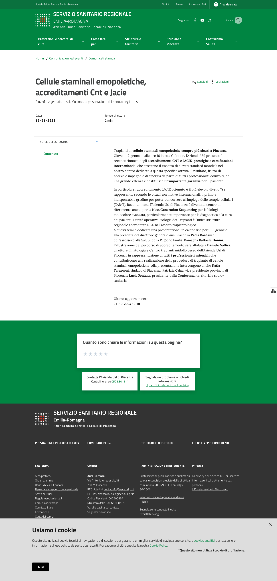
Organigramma (44, 480)
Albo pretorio (42, 476)
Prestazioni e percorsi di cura (57, 443)
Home (39, 58)
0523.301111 (120, 381)
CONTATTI (93, 466)
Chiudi (41, 567)
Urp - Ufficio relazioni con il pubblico (167, 385)
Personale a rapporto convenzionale (56, 489)
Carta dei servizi (44, 516)
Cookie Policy (158, 545)
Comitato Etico (44, 507)
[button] (237, 20)
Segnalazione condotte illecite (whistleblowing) (158, 511)
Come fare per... (99, 443)
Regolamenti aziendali (48, 498)
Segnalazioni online (99, 512)
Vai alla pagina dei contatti (103, 507)
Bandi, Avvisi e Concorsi (49, 485)
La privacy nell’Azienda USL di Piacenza (215, 476)
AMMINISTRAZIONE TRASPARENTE (162, 466)
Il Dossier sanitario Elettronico (210, 489)
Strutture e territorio (156, 443)
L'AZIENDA (42, 466)
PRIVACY (197, 466)
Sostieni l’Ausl (43, 494)
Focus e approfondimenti (210, 443)
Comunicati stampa (101, 58)
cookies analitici (204, 540)
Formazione (42, 512)
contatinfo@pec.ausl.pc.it (119, 489)
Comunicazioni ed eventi (66, 58)
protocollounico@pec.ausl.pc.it (116, 494)
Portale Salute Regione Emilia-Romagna (56, 4)
